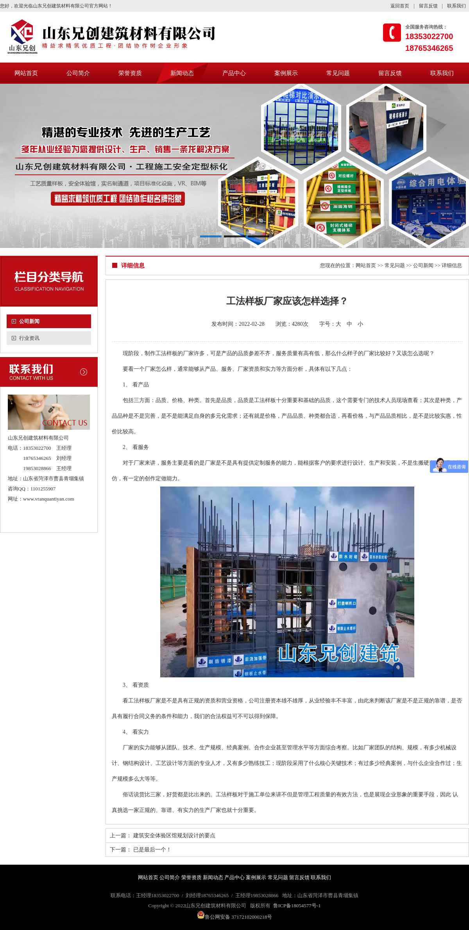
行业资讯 (29, 338)
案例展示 (286, 73)
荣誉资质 (130, 73)
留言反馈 (428, 6)
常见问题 (338, 73)
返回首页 (399, 6)
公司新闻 (29, 321)
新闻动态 (182, 73)
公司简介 (78, 73)
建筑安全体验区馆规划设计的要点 (174, 835)
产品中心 (234, 73)
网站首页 (26, 73)
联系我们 (456, 6)
